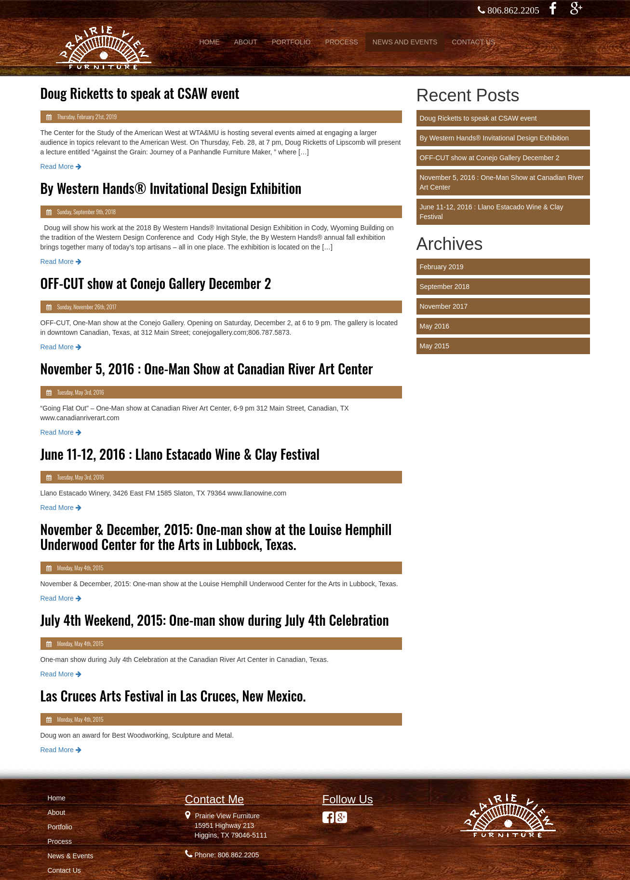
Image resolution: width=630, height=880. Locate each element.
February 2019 (442, 267)
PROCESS (341, 42)
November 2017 (444, 306)
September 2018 (445, 286)
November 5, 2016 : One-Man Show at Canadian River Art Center (502, 182)
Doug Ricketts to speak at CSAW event (478, 118)
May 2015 (434, 346)
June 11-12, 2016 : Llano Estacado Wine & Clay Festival (491, 211)
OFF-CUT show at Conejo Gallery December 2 (490, 158)
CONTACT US (473, 42)
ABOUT (245, 42)
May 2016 (434, 326)
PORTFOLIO (291, 42)
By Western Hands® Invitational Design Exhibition (494, 138)
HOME (210, 42)
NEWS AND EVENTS (405, 42)
